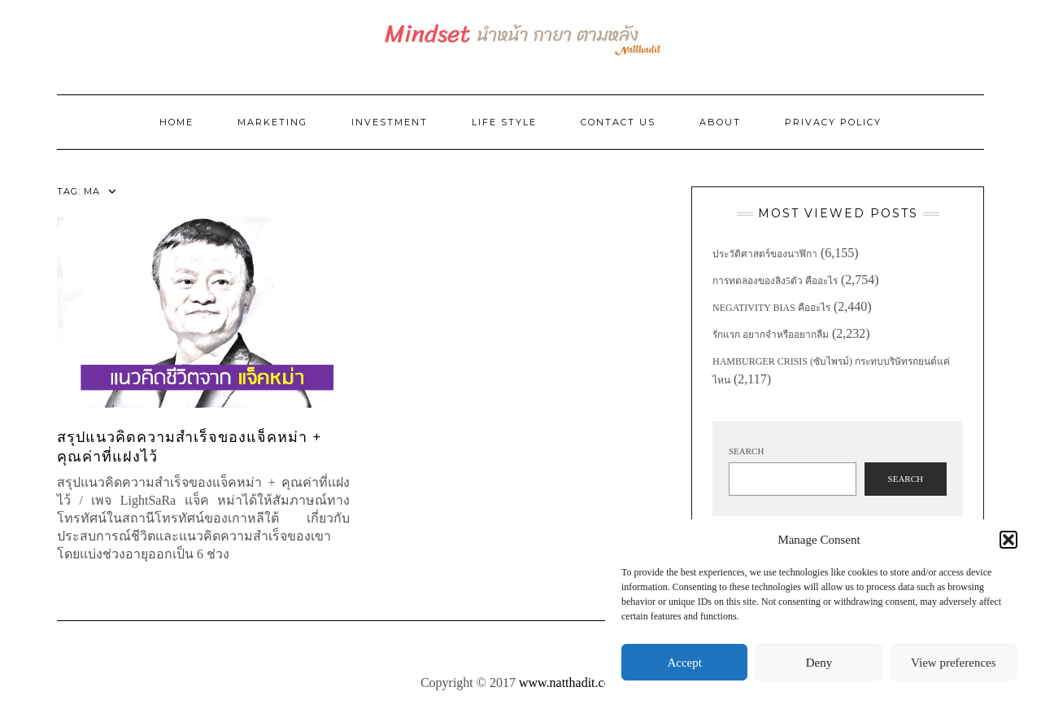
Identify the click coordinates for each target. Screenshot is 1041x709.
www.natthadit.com (570, 682)
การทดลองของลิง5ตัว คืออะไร (775, 281)
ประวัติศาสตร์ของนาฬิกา (764, 254)
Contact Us (618, 122)
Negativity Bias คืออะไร (771, 307)
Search (746, 451)
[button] (1008, 540)
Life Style (504, 122)
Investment (389, 122)
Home (176, 122)
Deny (819, 662)
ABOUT (720, 122)
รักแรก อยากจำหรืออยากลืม (770, 334)
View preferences (953, 662)
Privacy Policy (833, 122)
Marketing (272, 122)
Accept (684, 662)
